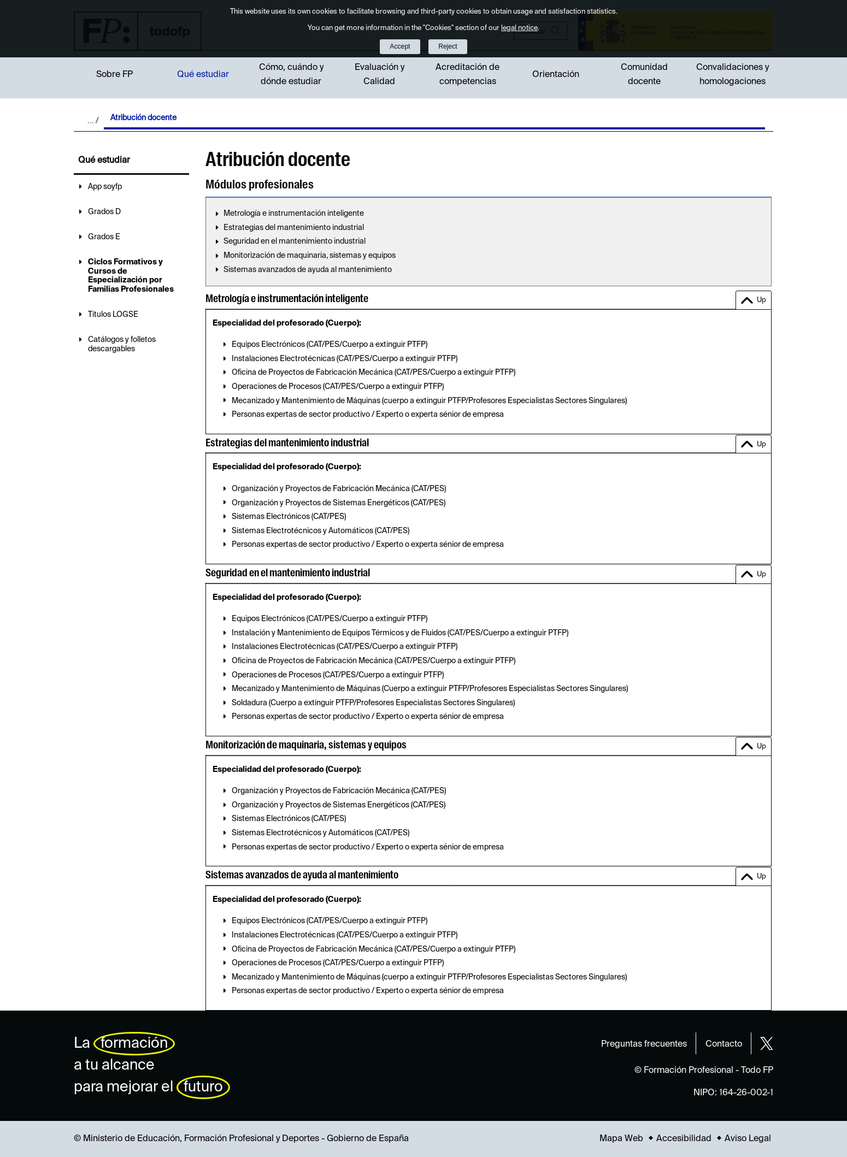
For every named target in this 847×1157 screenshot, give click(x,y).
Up (761, 300)
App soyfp (105, 187)
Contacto (723, 1044)
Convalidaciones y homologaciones (732, 74)
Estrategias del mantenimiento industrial (293, 228)
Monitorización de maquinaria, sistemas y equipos (309, 255)
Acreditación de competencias (467, 74)
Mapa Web (621, 1139)
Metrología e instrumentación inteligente (293, 213)
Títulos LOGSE (113, 314)
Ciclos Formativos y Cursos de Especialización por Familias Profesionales (131, 275)
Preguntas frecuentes (644, 1044)
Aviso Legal (748, 1139)
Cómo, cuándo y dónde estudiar (291, 74)
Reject (447, 46)
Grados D (104, 212)
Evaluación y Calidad (379, 74)
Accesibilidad (683, 1139)
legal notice (519, 28)
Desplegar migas (93, 120)
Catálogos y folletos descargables (122, 344)
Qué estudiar (203, 74)
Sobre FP (114, 74)
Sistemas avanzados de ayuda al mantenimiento (307, 270)
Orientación (555, 74)
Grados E (104, 237)
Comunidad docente (644, 74)
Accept (400, 46)
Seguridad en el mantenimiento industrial (294, 241)
